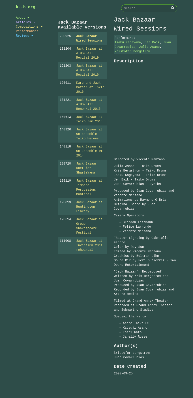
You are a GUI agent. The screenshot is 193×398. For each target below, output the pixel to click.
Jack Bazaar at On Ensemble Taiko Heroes (89, 134)
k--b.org (25, 7)
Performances (27, 31)
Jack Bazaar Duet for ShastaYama (86, 168)
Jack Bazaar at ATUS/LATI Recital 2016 (89, 70)
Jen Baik (152, 42)
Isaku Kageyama (128, 42)
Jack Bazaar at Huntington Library (89, 206)
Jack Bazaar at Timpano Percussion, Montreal (89, 187)
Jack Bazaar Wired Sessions (89, 38)
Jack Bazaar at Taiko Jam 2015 (89, 119)
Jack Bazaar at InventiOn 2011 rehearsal (89, 245)
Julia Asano (149, 47)
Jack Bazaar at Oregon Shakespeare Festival (89, 226)
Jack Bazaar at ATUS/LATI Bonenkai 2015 (89, 104)
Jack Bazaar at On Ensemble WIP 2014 (90, 151)
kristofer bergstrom (132, 51)
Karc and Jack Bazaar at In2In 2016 (90, 87)
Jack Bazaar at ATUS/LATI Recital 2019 (89, 53)
